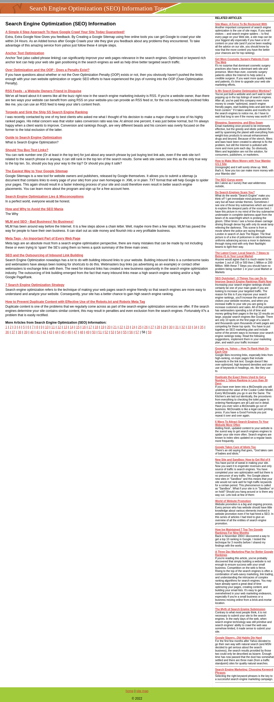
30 (170, 327)
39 (25, 332)
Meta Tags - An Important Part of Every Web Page (43, 238)
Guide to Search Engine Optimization (33, 137)
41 (38, 332)
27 (152, 327)
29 (164, 327)
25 (140, 327)
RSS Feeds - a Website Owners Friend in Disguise (43, 91)
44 (56, 332)
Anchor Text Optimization (24, 53)
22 (121, 327)
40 (32, 332)
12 (59, 327)
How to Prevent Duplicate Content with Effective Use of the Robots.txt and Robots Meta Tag (75, 302)
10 (46, 327)
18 (96, 327)
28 (158, 327)
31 (177, 327)
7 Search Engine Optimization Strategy (34, 285)
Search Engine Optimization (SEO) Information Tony (98, 8)
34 (195, 327)
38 (19, 332)
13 (65, 327)
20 (109, 327)
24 (133, 327)
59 (149, 332)
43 (50, 332)
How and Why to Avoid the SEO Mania (34, 209)
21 (115, 327)
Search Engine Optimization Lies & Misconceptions (44, 196)
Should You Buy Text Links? (26, 150)
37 (13, 332)
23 (127, 327)
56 (131, 332)
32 (183, 327)
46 (69, 332)
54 (118, 332)
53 (112, 332)
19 (102, 327)
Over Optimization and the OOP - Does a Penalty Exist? (47, 70)
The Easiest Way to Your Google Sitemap (36, 171)
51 (100, 332)
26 (146, 327)
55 (125, 332)
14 (71, 327)
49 (87, 332)
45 (62, 332)
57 (137, 332)
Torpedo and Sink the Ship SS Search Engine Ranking (46, 112)
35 (201, 327)
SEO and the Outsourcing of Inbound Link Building (44, 255)
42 (44, 332)
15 (77, 327)
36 (7, 332)
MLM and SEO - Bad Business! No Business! (39, 221)
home (129, 691)
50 (94, 332)
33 (189, 327)
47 (75, 332)
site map (142, 691)
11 (53, 327)
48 (81, 332)
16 (84, 327)
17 (90, 327)
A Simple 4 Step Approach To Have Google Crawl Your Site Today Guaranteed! (65, 32)
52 (106, 332)
